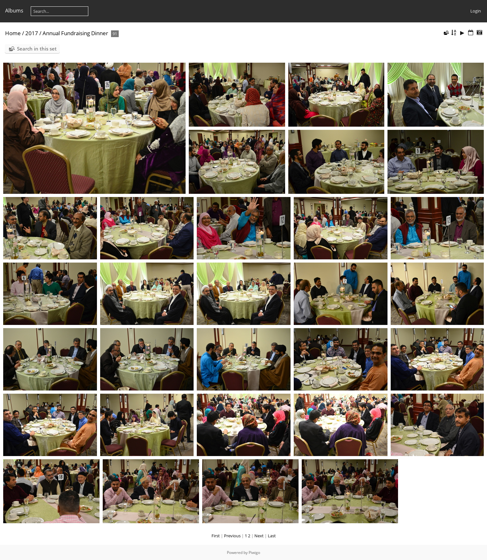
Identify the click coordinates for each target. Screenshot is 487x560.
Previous (232, 536)
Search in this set (37, 48)
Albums (14, 10)
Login (475, 11)
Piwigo (254, 552)
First (216, 536)
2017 (31, 33)
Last (272, 536)
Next (259, 536)
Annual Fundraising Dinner (75, 33)
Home (13, 33)
